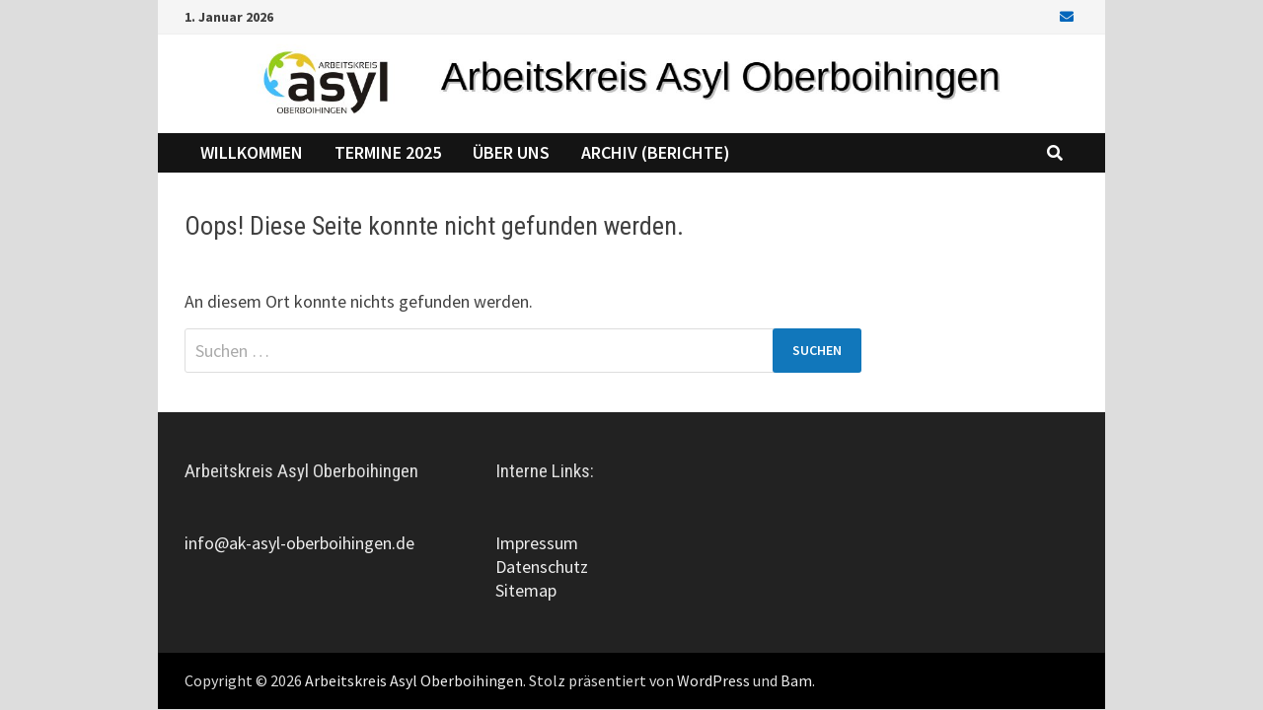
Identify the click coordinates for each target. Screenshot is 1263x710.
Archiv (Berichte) (655, 152)
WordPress (713, 680)
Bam (796, 680)
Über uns (511, 152)
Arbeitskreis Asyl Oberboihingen (414, 680)
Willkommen (251, 152)
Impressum (536, 543)
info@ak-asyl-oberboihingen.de (299, 543)
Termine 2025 (387, 152)
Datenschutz (541, 566)
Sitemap (526, 590)
